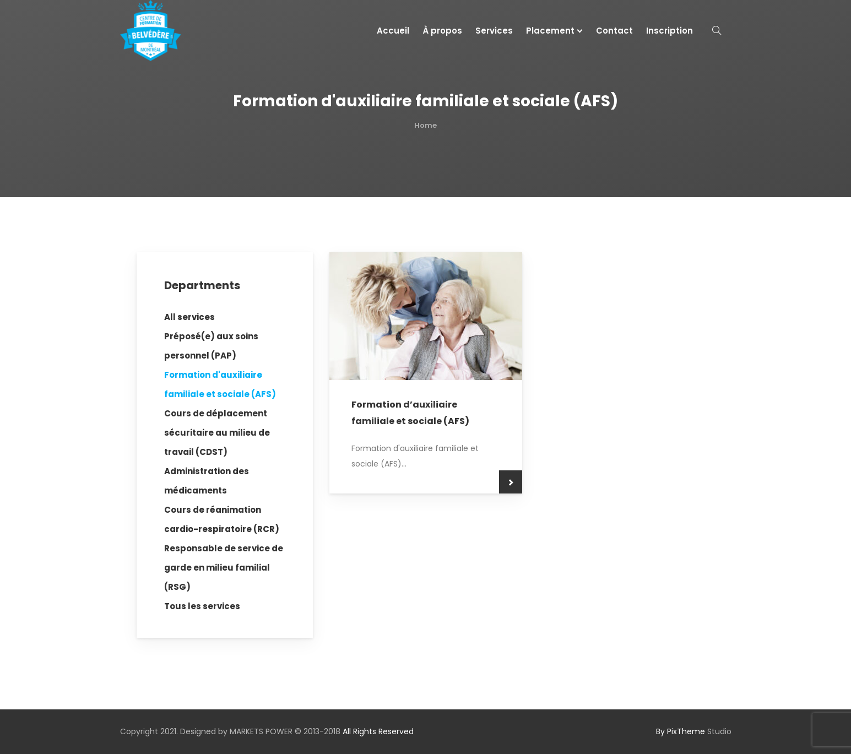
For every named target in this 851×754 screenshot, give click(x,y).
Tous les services (202, 606)
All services (189, 317)
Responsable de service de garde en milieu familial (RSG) (223, 568)
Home (425, 125)
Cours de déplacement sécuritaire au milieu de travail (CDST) (217, 433)
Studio (693, 731)
